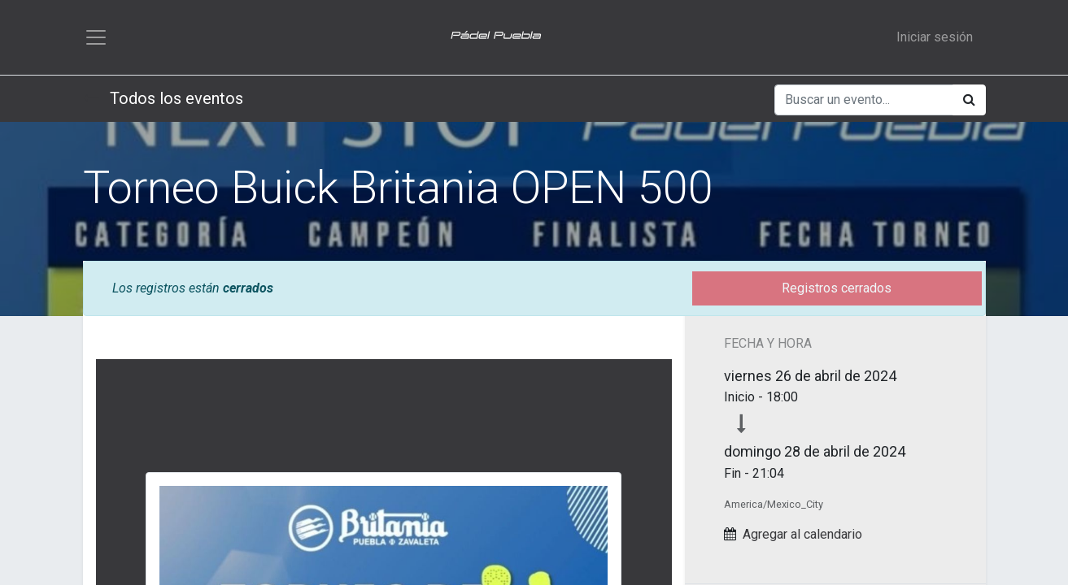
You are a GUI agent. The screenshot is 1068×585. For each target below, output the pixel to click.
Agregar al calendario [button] (802, 534)
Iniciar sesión (934, 37)
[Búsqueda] (969, 99)
